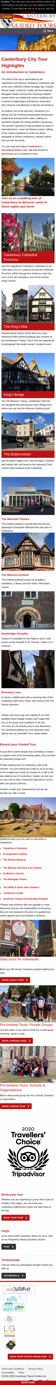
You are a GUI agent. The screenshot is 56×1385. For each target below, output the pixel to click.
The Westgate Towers (15, 879)
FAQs (6, 1246)
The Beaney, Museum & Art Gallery (22, 868)
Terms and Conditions (12, 1369)
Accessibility (7, 1372)
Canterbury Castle (13, 893)
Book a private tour (14, 1041)
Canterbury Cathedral (15, 848)
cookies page (28, 12)
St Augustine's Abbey (15, 854)
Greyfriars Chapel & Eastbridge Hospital (25, 899)
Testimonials (11, 1275)
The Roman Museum (14, 860)
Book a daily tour (13, 980)
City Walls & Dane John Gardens (21, 887)
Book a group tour (13, 1106)
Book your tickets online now (28, 1356)
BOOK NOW (28, 1382)
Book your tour (13, 1218)
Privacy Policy (35, 1369)
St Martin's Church (13, 873)
